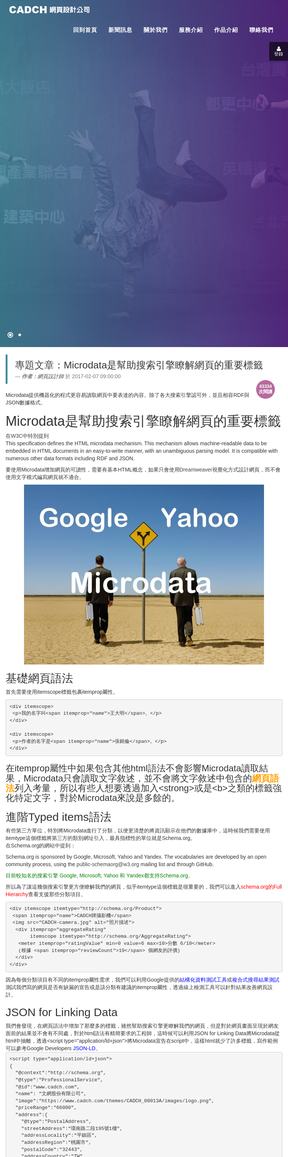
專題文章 (34, 365)
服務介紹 (191, 30)
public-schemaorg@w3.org (107, 864)
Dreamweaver (196, 470)
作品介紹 (226, 30)
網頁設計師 (51, 376)
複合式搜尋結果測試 (255, 980)
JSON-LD (84, 1048)
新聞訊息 (120, 30)
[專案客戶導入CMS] (19, 335)
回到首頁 (85, 30)
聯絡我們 (261, 30)
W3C (16, 436)
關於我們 (156, 30)
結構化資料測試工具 (203, 980)
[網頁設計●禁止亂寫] (10, 335)
